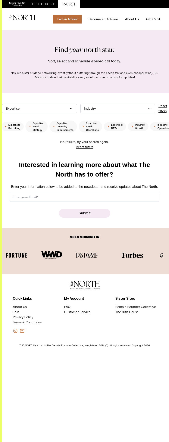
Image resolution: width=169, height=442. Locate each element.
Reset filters (163, 108)
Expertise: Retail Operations (90, 126)
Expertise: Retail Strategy (36, 126)
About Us (132, 19)
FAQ (67, 306)
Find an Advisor (67, 19)
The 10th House (127, 311)
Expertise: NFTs (115, 126)
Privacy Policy (23, 317)
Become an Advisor (103, 19)
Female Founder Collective (135, 306)
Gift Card (153, 19)
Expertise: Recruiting (12, 126)
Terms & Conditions (27, 322)
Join (16, 311)
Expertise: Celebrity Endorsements (63, 126)
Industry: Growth (138, 126)
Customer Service (77, 311)
